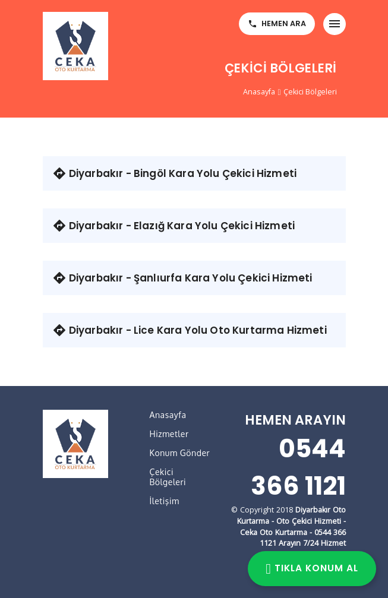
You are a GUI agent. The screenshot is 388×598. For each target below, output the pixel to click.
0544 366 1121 (298, 467)
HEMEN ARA (277, 23)
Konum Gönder (180, 453)
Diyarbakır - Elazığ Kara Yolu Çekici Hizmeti (173, 226)
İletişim (164, 501)
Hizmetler (169, 434)
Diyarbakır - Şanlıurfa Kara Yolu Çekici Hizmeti (182, 278)
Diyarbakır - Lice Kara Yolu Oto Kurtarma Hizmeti (189, 330)
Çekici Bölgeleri (310, 92)
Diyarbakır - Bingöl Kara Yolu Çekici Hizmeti (174, 173)
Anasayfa (259, 92)
